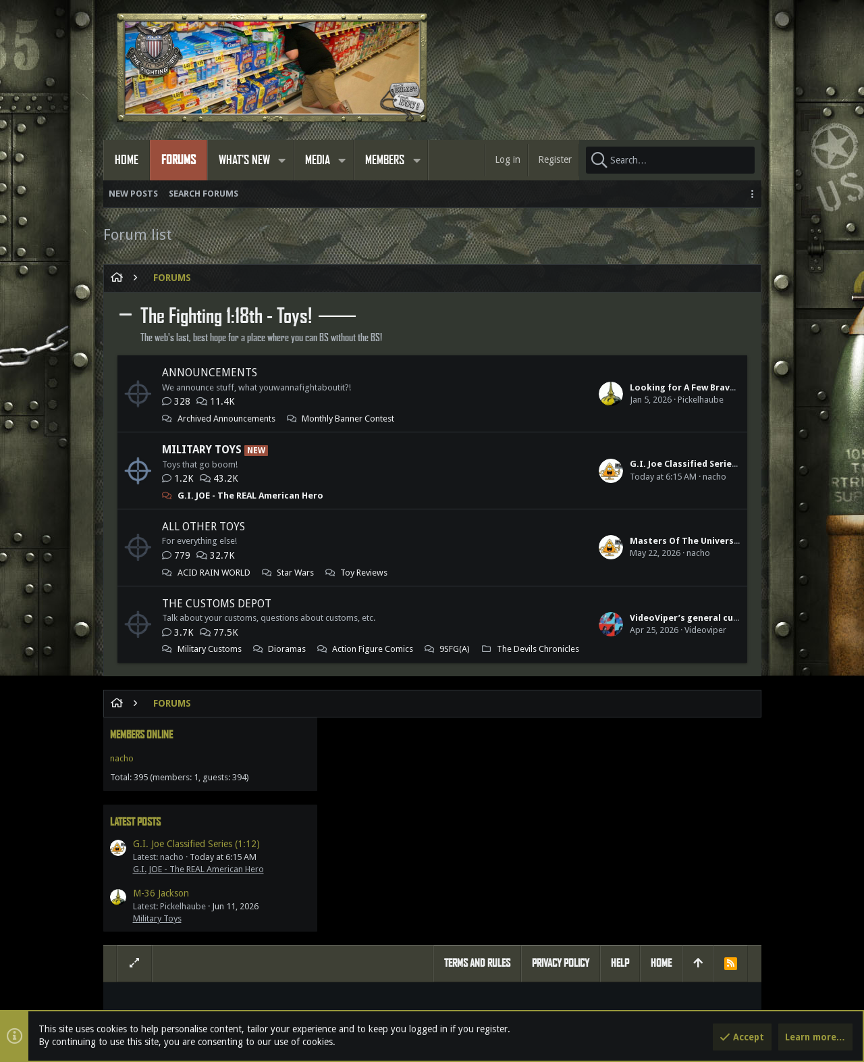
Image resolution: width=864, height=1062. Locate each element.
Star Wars (295, 572)
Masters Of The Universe (502, 541)
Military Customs (210, 649)
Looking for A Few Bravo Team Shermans (536, 387)
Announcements (209, 372)
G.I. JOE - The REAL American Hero (250, 495)
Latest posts (624, 368)
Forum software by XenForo (225, 1006)
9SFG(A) (300, 662)
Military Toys (202, 449)
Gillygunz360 (509, 933)
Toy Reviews (363, 572)
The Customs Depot (216, 603)
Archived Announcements (226, 418)
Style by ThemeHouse (383, 1006)
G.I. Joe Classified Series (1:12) (513, 464)
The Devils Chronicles (219, 674)
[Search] (670, 160)
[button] (282, 160)
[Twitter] (740, 1006)
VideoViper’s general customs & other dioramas (553, 630)
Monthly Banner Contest (348, 418)
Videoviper (523, 642)
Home (661, 786)
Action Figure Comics (218, 662)
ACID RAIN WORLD (214, 572)
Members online (630, 281)
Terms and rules (477, 786)
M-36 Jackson (650, 440)
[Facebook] (715, 1006)
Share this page (645, 893)
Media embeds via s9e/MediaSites (500, 1006)
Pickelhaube (518, 400)
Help (620, 786)
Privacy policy (560, 786)
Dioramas (287, 649)
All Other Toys (203, 526)
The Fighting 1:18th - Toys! (226, 316)
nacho (532, 477)
